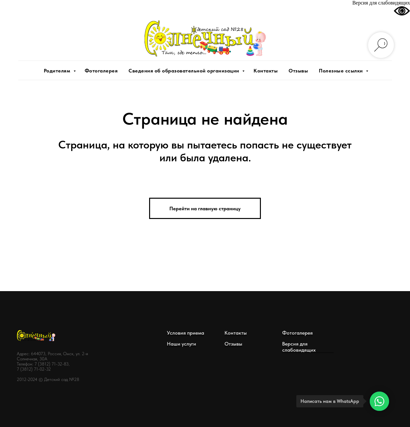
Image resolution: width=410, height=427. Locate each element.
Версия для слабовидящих (299, 347)
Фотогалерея (101, 71)
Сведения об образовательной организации (185, 71)
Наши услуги (181, 344)
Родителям (58, 71)
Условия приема (185, 333)
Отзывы (298, 71)
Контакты (265, 71)
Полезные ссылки (341, 71)
